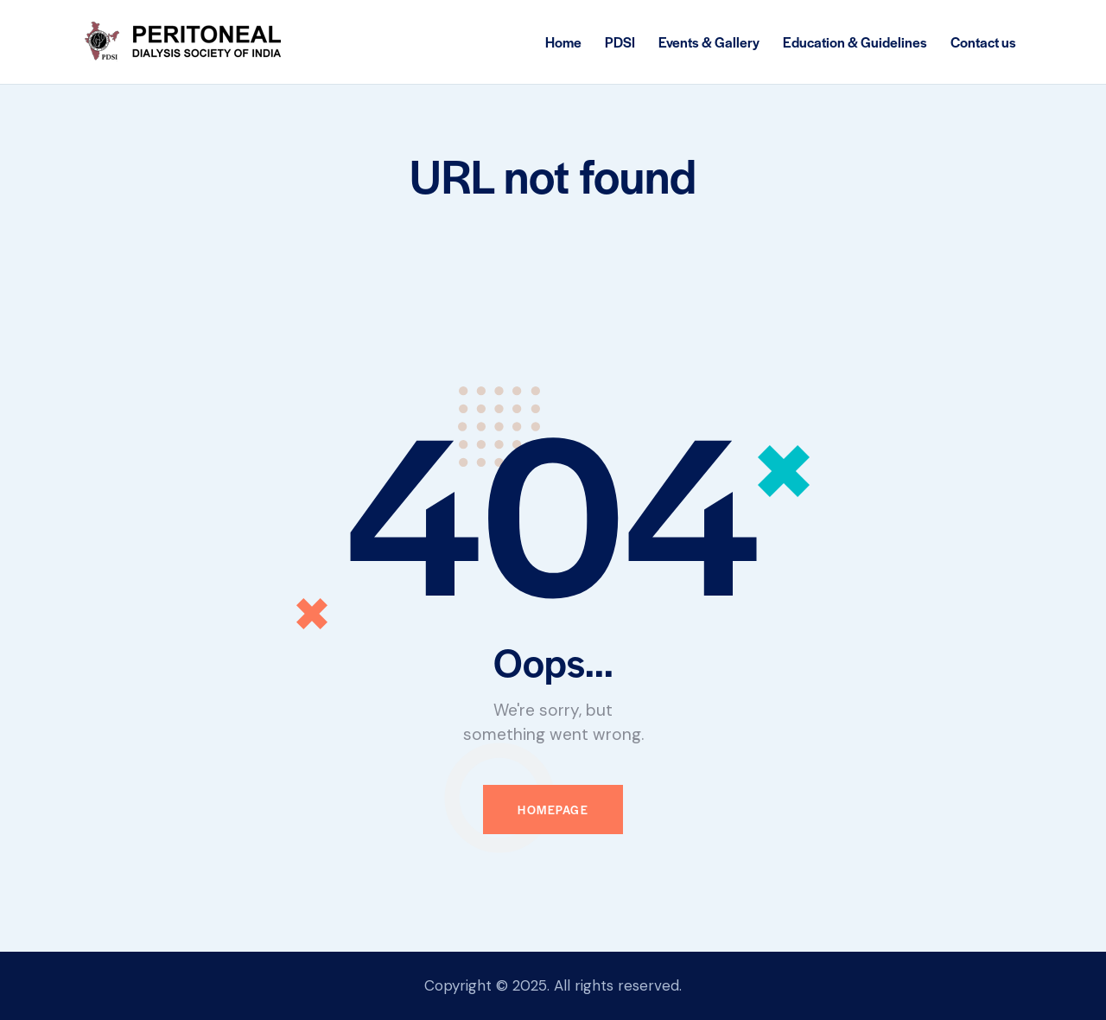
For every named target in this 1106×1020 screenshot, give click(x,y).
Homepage (553, 809)
